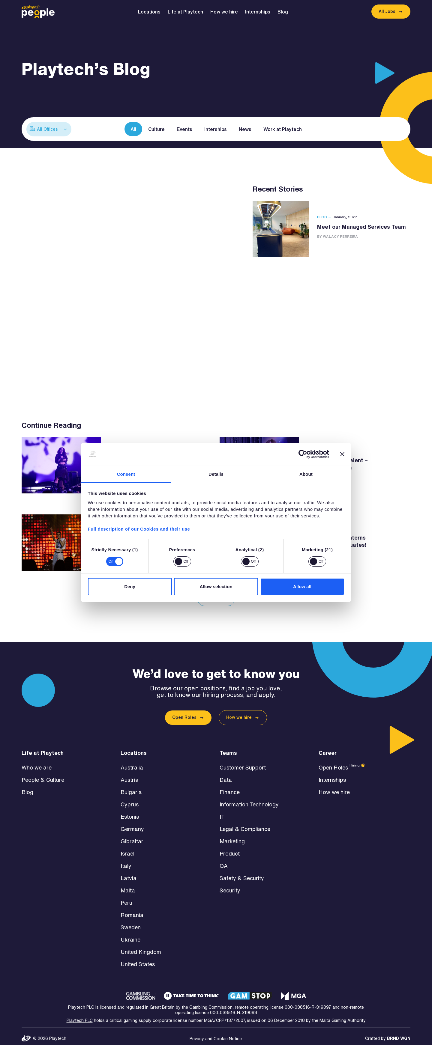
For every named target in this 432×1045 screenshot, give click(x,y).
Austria (130, 776)
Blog (284, 11)
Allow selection (216, 586)
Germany (132, 825)
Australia (132, 763)
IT (222, 812)
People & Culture (43, 776)
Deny (129, 586)
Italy (126, 862)
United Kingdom (141, 948)
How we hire (225, 11)
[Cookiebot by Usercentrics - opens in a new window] (303, 454)
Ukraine (130, 935)
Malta (128, 886)
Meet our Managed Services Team (361, 226)
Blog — (324, 217)
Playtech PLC (81, 1003)
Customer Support (243, 763)
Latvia (128, 874)
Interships (215, 129)
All (133, 129)
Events (184, 129)
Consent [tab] (126, 473)
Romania (132, 911)
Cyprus (130, 800)
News (245, 129)
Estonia (130, 812)
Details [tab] (216, 473)
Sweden (131, 923)
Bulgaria (131, 788)
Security (230, 886)
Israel (127, 849)
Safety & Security (242, 874)
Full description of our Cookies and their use (139, 528)
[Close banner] (342, 454)
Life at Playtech (187, 11)
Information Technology (249, 800)
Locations (151, 11)
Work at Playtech (282, 129)
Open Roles (184, 714)
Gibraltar (132, 837)
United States (138, 960)
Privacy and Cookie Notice (216, 1035)
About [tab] (306, 473)
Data (226, 776)
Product (230, 849)
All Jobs (387, 11)
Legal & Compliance (245, 825)
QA (224, 862)
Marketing (232, 837)
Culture (156, 129)
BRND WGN (398, 1034)
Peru (126, 898)
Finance (230, 788)
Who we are (37, 763)
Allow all (302, 586)
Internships (259, 11)
